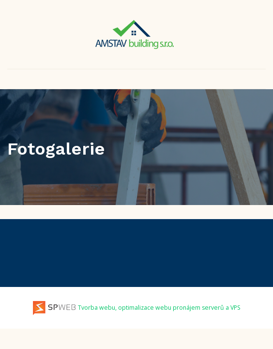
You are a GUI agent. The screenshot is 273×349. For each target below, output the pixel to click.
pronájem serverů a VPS (207, 307)
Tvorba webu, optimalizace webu (102, 307)
